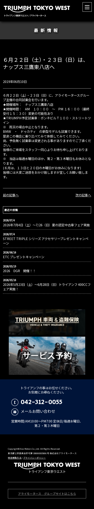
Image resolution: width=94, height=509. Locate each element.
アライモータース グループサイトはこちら (47, 494)
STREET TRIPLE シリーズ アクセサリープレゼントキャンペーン (45, 240)
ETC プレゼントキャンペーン (23, 257)
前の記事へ (11, 195)
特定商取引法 (14, 457)
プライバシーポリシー (34, 457)
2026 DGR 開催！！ (19, 271)
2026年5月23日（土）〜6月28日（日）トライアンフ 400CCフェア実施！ (47, 286)
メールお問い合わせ (33, 411)
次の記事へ (83, 195)
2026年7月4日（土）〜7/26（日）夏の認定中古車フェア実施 (46, 225)
